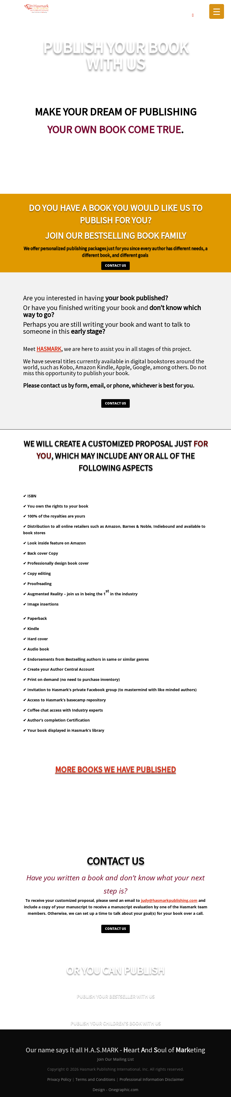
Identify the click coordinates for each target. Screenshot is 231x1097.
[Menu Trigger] (216, 11)
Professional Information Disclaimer (152, 1079)
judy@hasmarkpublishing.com (169, 900)
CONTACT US (115, 265)
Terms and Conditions (95, 1079)
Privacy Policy (59, 1079)
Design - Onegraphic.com (115, 1089)
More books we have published (115, 769)
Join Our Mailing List (115, 1059)
